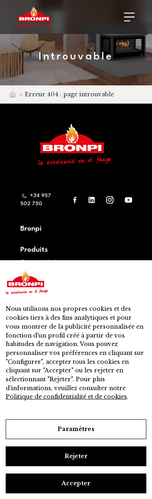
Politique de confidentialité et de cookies (66, 396)
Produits (34, 249)
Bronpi (30, 228)
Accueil (12, 96)
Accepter (76, 483)
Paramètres (76, 429)
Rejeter (76, 456)
